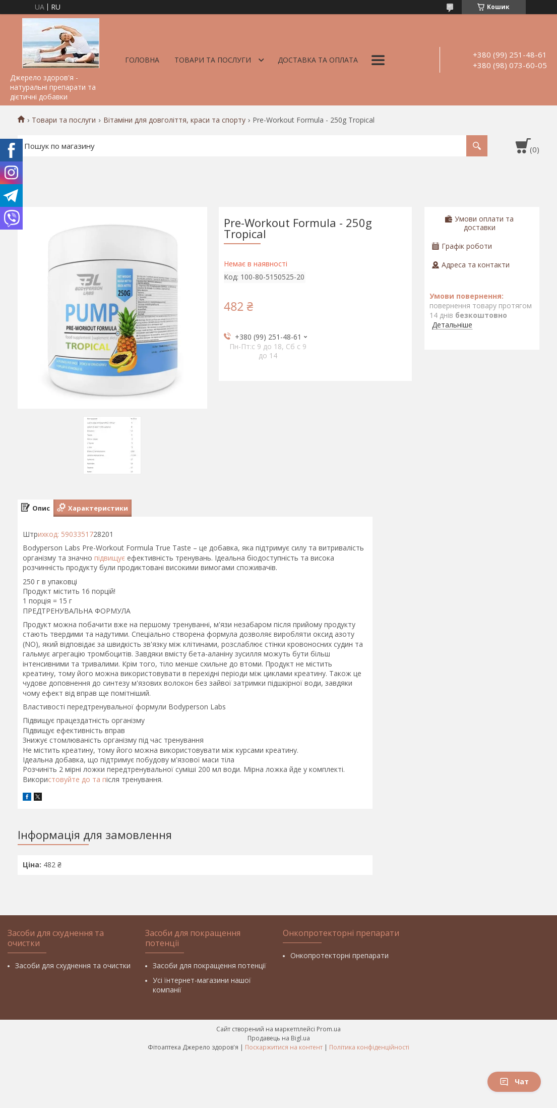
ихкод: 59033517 (65, 534)
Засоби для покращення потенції (209, 965)
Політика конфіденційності (369, 1047)
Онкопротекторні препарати (339, 955)
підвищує (108, 558)
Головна (142, 60)
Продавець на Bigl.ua (278, 1038)
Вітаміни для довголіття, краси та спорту (174, 120)
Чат (514, 1081)
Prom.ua (329, 1029)
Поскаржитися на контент (284, 1047)
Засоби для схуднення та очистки (73, 965)
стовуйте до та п (77, 779)
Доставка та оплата (318, 60)
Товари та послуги (212, 60)
